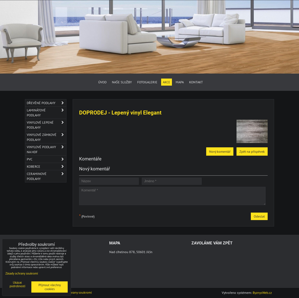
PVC (46, 159)
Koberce (46, 166)
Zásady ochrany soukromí (74, 292)
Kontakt (196, 82)
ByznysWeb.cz (262, 293)
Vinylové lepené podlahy (46, 125)
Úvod (102, 82)
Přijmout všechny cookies (49, 287)
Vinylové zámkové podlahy (46, 137)
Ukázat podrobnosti (17, 284)
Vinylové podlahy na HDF (46, 149)
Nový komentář (219, 151)
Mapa (180, 82)
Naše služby (122, 82)
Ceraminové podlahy (46, 176)
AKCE (166, 82)
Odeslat (259, 216)
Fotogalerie (147, 82)
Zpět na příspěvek (252, 151)
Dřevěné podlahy (46, 102)
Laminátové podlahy (46, 113)
